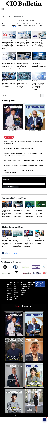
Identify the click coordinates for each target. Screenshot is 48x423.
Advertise (23, 292)
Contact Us (24, 286)
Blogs (22, 294)
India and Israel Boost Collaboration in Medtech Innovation (6, 243)
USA (15, 290)
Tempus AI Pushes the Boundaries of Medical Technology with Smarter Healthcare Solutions (38, 86)
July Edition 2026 (13, 130)
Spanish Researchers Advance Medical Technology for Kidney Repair (17, 243)
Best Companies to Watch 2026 (35, 130)
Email (4, 182)
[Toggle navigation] (3, 9)
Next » (15, 253)
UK (15, 286)
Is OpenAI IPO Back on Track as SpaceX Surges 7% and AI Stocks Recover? (23, 165)
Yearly (29, 286)
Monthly (30, 284)
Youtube (9, 299)
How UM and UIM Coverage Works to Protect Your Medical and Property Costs (18, 213)
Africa (15, 298)
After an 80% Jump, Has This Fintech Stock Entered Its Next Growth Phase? (24, 160)
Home (3, 16)
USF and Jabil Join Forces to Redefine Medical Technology (8, 85)
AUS (15, 288)
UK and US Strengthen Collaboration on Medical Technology (28, 243)
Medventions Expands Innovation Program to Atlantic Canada (29, 213)
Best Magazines (8, 101)
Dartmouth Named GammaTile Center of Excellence (39, 213)
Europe (16, 296)
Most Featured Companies (11, 262)
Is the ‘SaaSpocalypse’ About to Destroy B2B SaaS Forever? (19, 148)
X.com (9, 290)
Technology (9, 16)
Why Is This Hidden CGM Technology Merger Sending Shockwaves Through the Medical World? (9, 45)
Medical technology (18, 16)
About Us (23, 284)
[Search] (42, 95)
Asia (15, 284)
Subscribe (11, 186)
